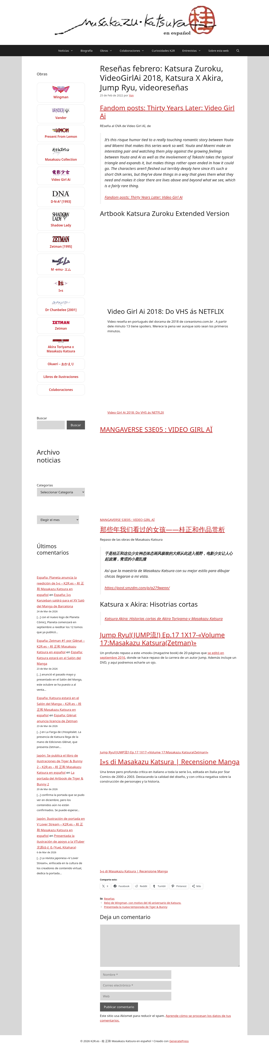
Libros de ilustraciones (60, 377)
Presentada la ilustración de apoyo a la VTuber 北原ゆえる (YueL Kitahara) (61, 841)
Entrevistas (193, 50)
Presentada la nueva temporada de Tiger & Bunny (135, 907)
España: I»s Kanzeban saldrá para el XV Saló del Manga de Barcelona (60, 600)
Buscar (42, 418)
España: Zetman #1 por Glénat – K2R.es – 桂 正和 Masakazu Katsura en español (61, 646)
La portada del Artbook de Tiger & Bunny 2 (60, 778)
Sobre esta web (218, 50)
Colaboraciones (134, 50)
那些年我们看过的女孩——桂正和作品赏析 (162, 529)
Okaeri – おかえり (61, 364)
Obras (108, 50)
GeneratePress (179, 1041)
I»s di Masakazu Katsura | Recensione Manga (170, 761)
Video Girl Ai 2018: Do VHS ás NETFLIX (136, 412)
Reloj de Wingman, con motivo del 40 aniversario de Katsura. (142, 903)
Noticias (67, 50)
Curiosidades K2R (163, 50)
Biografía (87, 50)
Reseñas (109, 898)
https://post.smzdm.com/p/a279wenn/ (137, 587)
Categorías (45, 485)
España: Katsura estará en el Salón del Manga (60, 658)
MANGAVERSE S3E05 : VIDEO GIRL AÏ (156, 429)
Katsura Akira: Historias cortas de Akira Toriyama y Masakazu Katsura (164, 618)
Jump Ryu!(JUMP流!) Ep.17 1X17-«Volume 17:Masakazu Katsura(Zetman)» (162, 638)
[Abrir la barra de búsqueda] (237, 50)
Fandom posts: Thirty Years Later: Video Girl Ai (167, 111)
